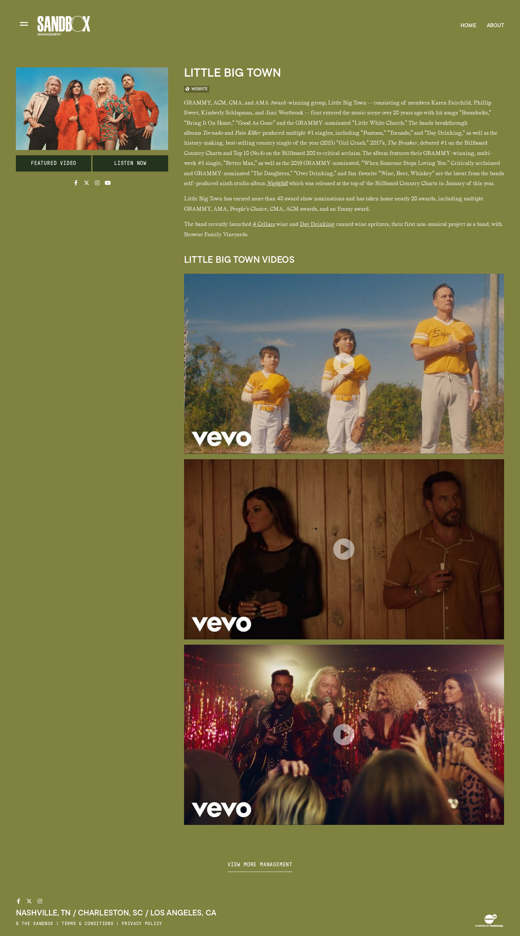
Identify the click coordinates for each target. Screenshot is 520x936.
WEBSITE (196, 89)
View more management (260, 864)
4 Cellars (264, 224)
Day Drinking (317, 224)
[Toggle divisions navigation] (24, 24)
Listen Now (130, 163)
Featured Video (53, 163)
